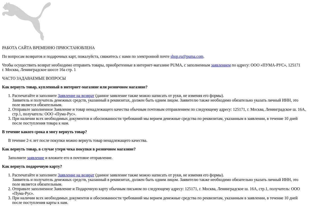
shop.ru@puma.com (187, 56)
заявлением (221, 65)
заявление (35, 158)
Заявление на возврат (76, 95)
